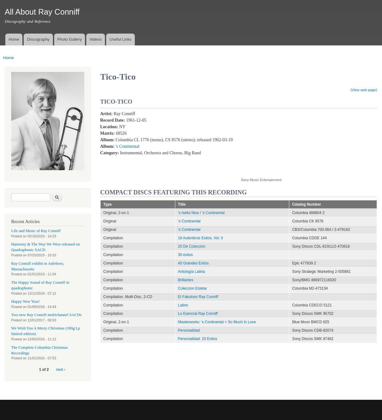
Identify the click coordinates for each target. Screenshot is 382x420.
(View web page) (364, 90)
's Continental (127, 146)
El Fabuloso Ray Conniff (198, 297)
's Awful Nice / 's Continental (201, 213)
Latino (183, 305)
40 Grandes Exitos (193, 263)
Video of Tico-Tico (291, 140)
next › (60, 369)
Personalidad (189, 330)
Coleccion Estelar (192, 288)
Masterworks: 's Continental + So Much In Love (217, 322)
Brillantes (185, 280)
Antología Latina (191, 271)
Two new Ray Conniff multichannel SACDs (46, 315)
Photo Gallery (69, 39)
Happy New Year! (25, 301)
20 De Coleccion (191, 246)
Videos (95, 39)
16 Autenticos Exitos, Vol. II (200, 238)
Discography (38, 39)
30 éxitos (185, 255)
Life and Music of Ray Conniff (35, 231)
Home (13, 39)
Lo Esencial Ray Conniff (198, 313)
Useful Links (121, 39)
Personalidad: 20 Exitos (197, 339)
